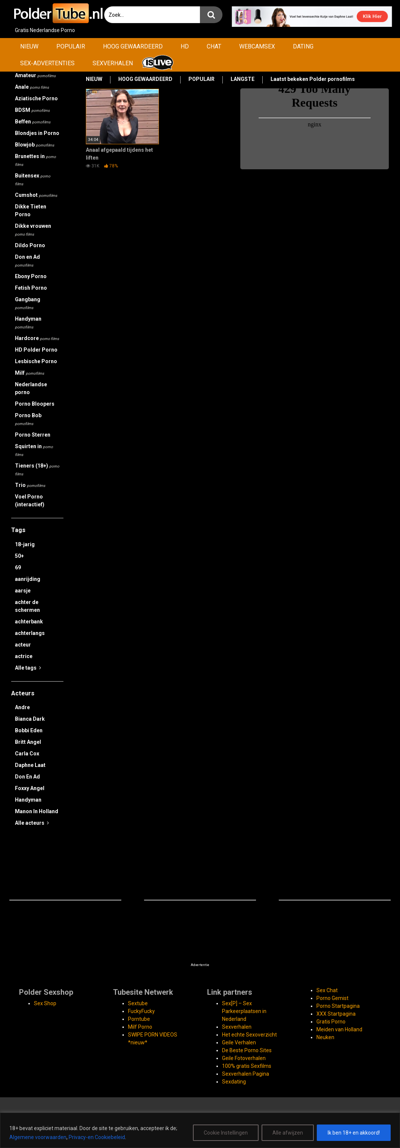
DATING (303, 46)
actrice (23, 656)
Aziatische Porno (36, 98)
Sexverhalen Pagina (245, 1074)
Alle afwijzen (287, 1133)
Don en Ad (27, 260)
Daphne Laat (30, 765)
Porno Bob (28, 419)
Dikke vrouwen (33, 229)
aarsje (23, 591)
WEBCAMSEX (257, 46)
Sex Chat (327, 990)
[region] (200, 1130)
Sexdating (234, 1082)
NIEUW (29, 46)
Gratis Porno (331, 1022)
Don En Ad (27, 777)
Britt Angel (28, 742)
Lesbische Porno (36, 361)
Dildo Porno (30, 245)
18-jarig (25, 544)
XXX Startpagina (336, 1014)
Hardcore (37, 338)
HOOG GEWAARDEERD (133, 46)
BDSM (32, 110)
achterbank (29, 622)
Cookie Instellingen (226, 1133)
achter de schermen (27, 606)
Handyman (28, 322)
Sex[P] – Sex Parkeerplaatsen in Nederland (244, 1011)
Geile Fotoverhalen (244, 1058)
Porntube (139, 1019)
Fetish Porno (31, 288)
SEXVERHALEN (113, 63)
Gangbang (27, 303)
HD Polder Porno (36, 350)
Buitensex (32, 179)
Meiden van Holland (339, 1029)
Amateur (35, 75)
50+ (19, 556)
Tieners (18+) (37, 469)
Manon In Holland (36, 811)
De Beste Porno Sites (247, 1050)
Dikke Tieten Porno (30, 210)
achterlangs (30, 633)
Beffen (32, 122)
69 (18, 567)
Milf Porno (140, 1027)
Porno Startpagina (338, 1006)
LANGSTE (242, 79)
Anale (32, 87)
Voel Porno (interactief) (29, 500)
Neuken (325, 1037)
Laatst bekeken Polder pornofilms (313, 79)
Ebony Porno (31, 276)
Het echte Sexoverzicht (249, 1035)
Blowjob (34, 145)
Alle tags (28, 668)
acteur (23, 645)
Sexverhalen (236, 1027)
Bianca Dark (30, 719)
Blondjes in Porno (37, 133)
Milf (29, 373)
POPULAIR (70, 46)
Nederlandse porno (31, 388)
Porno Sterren (32, 435)
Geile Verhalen (239, 1042)
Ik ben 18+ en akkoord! (354, 1133)
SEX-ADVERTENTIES (47, 63)
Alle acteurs (32, 823)
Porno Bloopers (34, 404)
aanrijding (27, 579)
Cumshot (36, 195)
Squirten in (34, 450)
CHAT (214, 46)
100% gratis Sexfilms (246, 1066)
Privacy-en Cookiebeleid (97, 1137)
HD (185, 46)
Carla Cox (27, 754)
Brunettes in (35, 160)
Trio (30, 485)
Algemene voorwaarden (37, 1137)
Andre (22, 707)
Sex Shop (45, 1003)
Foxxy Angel (29, 788)
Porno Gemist (332, 998)
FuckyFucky (141, 1011)
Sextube (138, 1003)
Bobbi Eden (29, 730)
